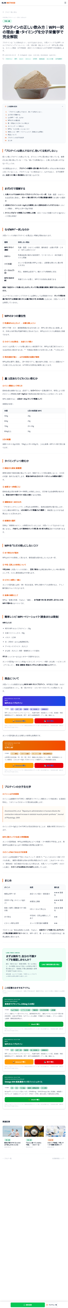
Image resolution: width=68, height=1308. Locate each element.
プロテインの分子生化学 (16, 138)
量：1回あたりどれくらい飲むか (18, 123)
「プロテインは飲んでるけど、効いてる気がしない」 (25, 112)
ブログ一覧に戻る (10, 12)
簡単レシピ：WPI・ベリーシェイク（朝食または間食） (26, 132)
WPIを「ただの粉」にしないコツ (18, 129)
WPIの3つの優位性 (14, 120)
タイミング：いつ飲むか (16, 126)
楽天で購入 (49, 721)
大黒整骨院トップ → (58, 1158)
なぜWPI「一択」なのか (16, 117)
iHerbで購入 (34, 1024)
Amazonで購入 (19, 721)
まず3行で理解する (14, 115)
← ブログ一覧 (7, 1158)
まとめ (10, 140)
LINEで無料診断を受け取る (50, 964)
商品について (12, 135)
